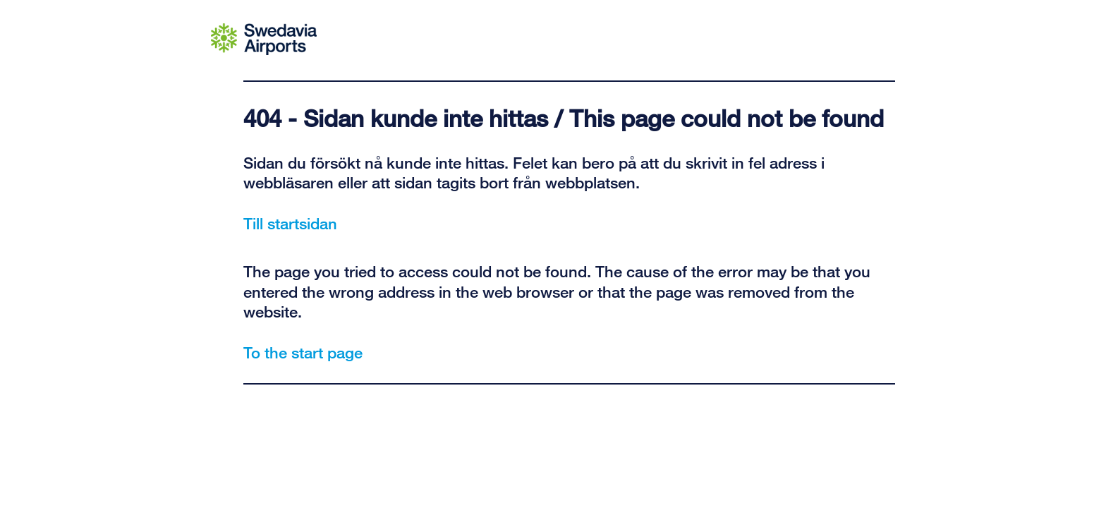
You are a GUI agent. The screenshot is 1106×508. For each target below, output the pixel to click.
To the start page (303, 352)
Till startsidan (290, 223)
